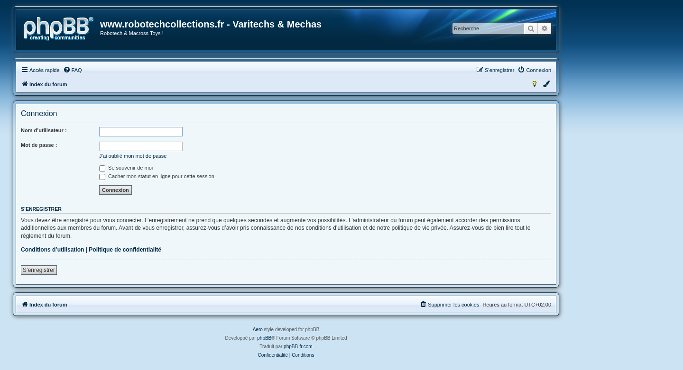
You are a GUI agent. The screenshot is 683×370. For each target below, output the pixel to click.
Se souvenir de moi (126, 168)
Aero (258, 329)
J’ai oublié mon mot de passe (132, 156)
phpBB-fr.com (298, 346)
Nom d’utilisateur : (44, 130)
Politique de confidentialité (125, 249)
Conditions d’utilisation (52, 249)
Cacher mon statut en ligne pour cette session (156, 176)
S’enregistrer (39, 270)
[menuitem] (72, 70)
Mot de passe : (39, 145)
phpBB (264, 338)
